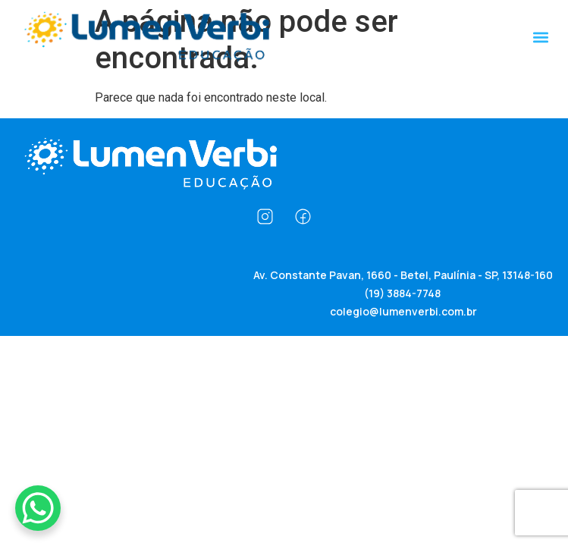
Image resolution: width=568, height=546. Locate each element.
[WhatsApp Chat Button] (38, 508)
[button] (540, 36)
